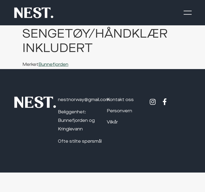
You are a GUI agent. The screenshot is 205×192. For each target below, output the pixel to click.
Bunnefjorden (53, 65)
